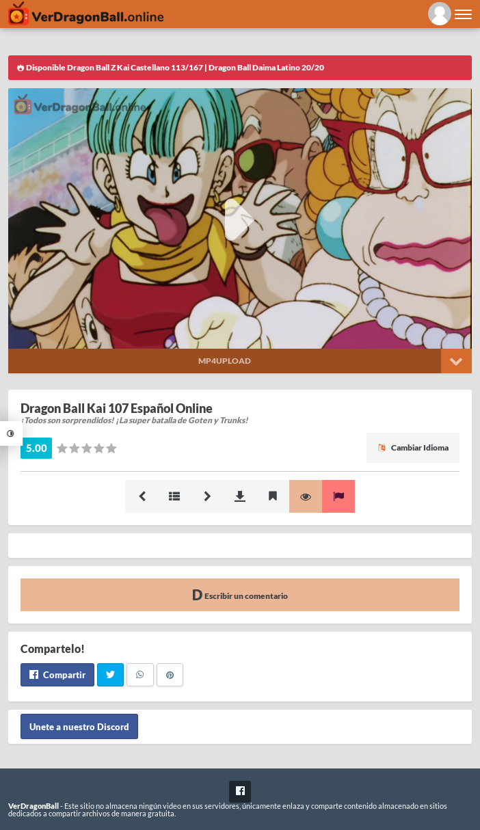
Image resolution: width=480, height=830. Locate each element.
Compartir (57, 674)
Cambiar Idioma (413, 447)
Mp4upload (224, 361)
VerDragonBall (33, 805)
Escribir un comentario (240, 594)
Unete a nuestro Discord (79, 726)
